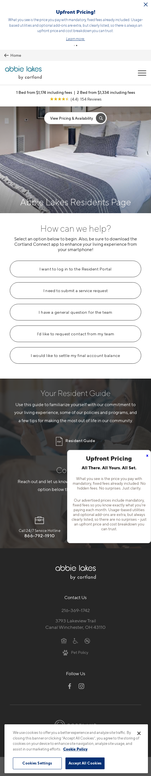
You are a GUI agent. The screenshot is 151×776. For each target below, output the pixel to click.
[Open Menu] (142, 54)
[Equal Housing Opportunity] (64, 621)
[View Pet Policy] (76, 634)
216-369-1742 (76, 592)
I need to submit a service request (75, 271)
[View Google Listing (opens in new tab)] (76, 80)
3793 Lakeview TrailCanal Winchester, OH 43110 (75, 605)
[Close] (139, 735)
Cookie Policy (75, 750)
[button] (74, 26)
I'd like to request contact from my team (75, 315)
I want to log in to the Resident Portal (75, 250)
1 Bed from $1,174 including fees (44, 73)
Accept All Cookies (85, 765)
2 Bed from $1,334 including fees (106, 73)
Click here (89, 19)
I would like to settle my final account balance (75, 336)
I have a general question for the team (75, 293)
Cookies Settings (37, 765)
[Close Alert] (145, 5)
